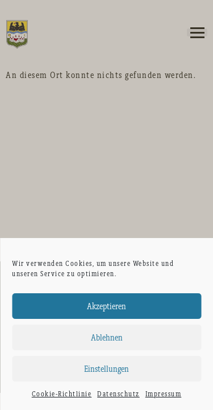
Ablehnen (107, 338)
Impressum (163, 394)
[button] (197, 32)
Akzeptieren (106, 306)
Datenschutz (118, 394)
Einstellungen (106, 369)
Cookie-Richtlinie (62, 394)
